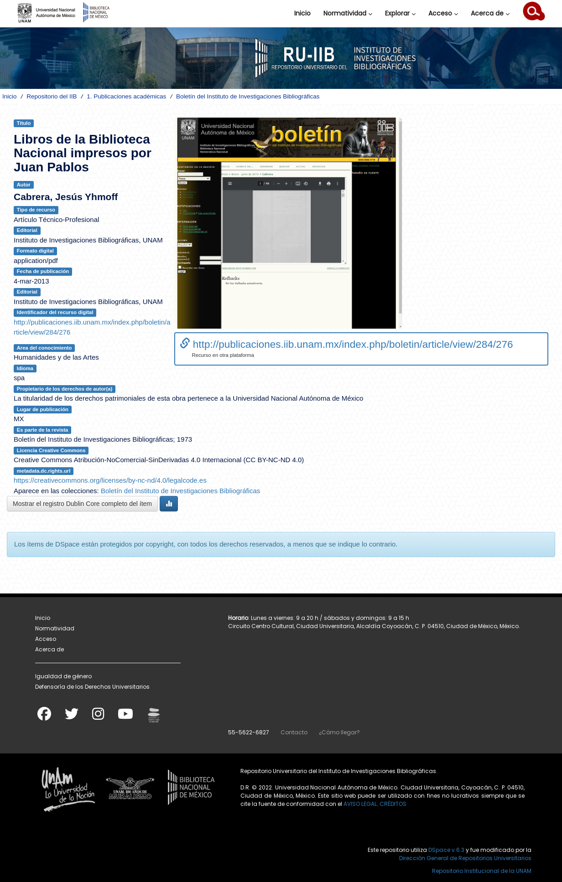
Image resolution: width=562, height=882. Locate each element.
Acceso (443, 13)
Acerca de (490, 13)
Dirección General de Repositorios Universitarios (465, 858)
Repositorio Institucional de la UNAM (481, 871)
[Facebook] (44, 717)
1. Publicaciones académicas (126, 96)
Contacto (294, 732)
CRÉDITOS (393, 804)
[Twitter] (71, 717)
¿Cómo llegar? (339, 732)
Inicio (302, 13)
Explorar (400, 13)
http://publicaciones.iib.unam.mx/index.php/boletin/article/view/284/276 (346, 344)
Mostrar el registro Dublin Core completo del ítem (82, 503)
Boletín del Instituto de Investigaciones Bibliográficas (247, 96)
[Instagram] (98, 717)
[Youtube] (125, 717)
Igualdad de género (63, 676)
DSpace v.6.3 (446, 850)
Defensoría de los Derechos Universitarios (92, 687)
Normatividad (347, 13)
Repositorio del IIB (51, 96)
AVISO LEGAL (360, 804)
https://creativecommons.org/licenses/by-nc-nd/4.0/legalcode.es (110, 480)
